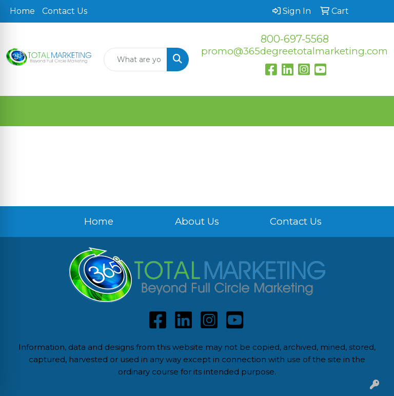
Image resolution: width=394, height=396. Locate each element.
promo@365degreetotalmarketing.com (294, 51)
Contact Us (64, 11)
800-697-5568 (295, 39)
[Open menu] (373, 111)
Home (22, 11)
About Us (197, 221)
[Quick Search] (135, 59)
